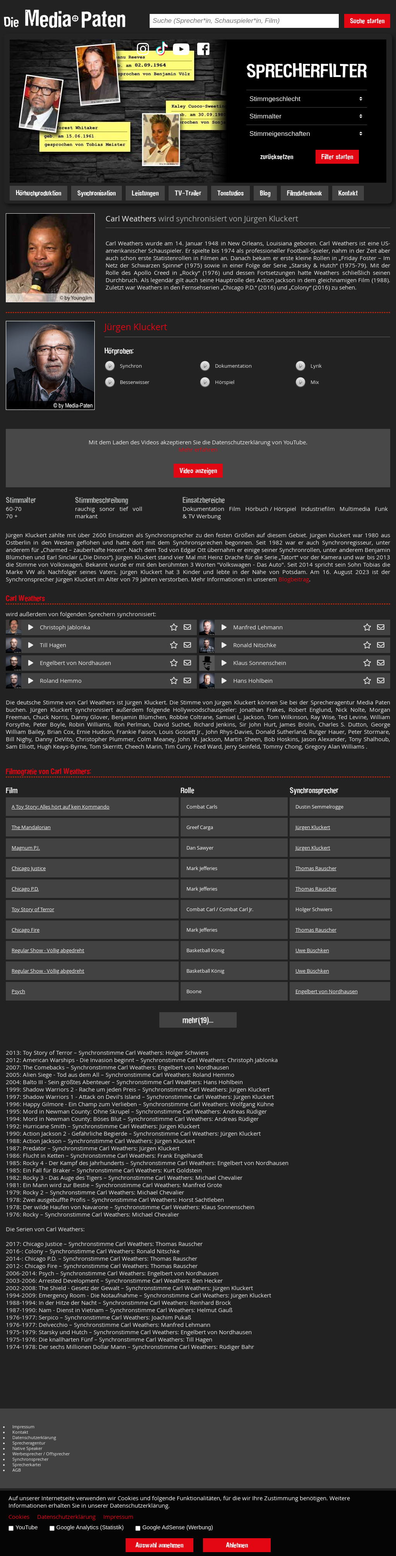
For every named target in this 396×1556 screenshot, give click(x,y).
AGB (16, 1470)
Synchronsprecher (30, 1459)
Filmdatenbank (304, 193)
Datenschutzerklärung (34, 1437)
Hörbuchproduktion (38, 193)
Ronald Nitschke (254, 645)
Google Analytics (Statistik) (90, 1527)
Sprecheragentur (28, 1443)
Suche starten (367, 21)
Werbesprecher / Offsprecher (41, 1454)
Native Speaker (27, 1448)
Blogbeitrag (293, 579)
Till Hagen (53, 645)
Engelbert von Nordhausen (75, 663)
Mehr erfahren (198, 449)
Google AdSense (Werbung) (177, 1527)
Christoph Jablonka (65, 627)
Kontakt (348, 193)
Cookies (19, 1516)
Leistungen (145, 193)
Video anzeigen (198, 470)
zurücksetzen (276, 156)
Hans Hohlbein (253, 680)
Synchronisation (96, 193)
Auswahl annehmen (159, 1545)
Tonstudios (230, 193)
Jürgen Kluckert (135, 327)
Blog (265, 193)
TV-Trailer (188, 193)
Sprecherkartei (26, 1464)
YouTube (26, 1527)
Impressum (23, 1426)
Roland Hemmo (61, 680)
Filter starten (337, 156)
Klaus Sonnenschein (259, 663)
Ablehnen (237, 1545)
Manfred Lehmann (258, 627)
